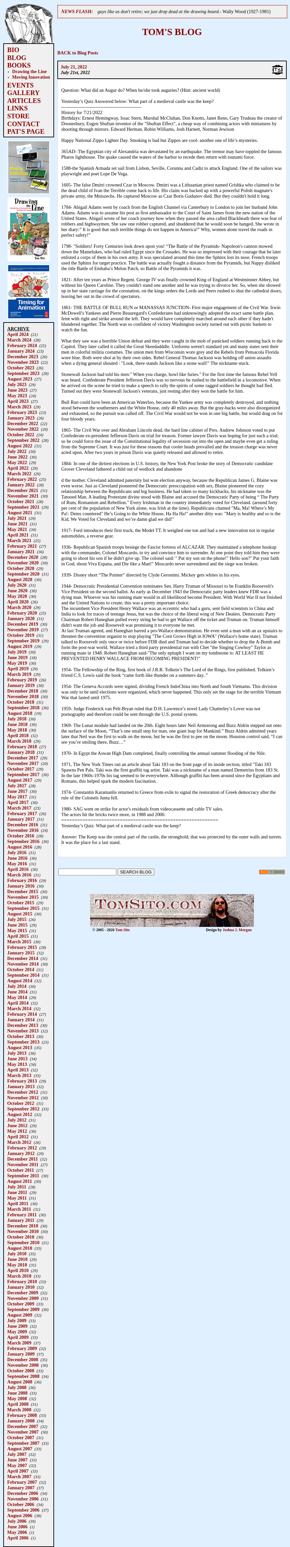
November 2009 (23, 1298)
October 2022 (20, 434)
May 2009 (17, 1331)
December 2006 (22, 1493)
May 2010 (17, 1264)
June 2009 (17, 1326)
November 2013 (23, 1030)
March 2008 (19, 1409)
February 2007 (22, 1482)
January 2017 (21, 819)
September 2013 (23, 1042)
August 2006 (19, 1515)
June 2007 (17, 1459)
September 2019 (23, 640)
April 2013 (18, 1069)
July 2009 (17, 1320)
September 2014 (23, 975)
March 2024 (19, 340)
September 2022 (23, 440)
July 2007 (17, 1454)
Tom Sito (122, 930)
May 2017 (17, 796)
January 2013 (21, 1086)
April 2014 (18, 1003)
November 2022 (23, 429)
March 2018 (19, 741)
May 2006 (17, 1532)
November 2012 (23, 1097)
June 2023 (17, 390)
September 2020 (23, 574)
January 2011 (20, 1220)
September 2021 (23, 507)
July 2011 (16, 1186)
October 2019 (20, 635)
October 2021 (20, 501)
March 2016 (19, 874)
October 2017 (20, 769)
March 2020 (19, 607)
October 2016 (20, 835)
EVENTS (20, 85)
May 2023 (17, 395)
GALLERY (23, 92)
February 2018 (22, 746)
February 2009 (22, 1348)
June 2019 (17, 657)
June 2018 (17, 724)
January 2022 (21, 484)
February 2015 (22, 947)
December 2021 (22, 490)
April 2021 (18, 535)
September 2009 (23, 1309)
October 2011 (20, 1170)
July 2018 (17, 718)
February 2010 (22, 1281)
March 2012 (19, 1142)
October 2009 (20, 1303)
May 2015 (17, 930)
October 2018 (20, 702)
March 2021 (19, 540)
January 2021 (21, 551)
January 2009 (21, 1354)
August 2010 (19, 1248)
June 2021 (17, 523)
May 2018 (17, 730)
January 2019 (21, 685)
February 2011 (22, 1214)
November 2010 (23, 1231)
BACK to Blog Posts (77, 52)
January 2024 (21, 351)
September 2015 (23, 908)
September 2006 (23, 1510)
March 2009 (19, 1342)
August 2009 (19, 1315)
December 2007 (22, 1426)
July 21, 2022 (74, 66)
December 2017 (22, 757)
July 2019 (17, 652)
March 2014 (19, 1008)
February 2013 (22, 1081)
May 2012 (17, 1131)
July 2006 (17, 1521)
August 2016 (19, 847)
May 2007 (17, 1465)
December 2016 (22, 824)
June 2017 (17, 791)
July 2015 (17, 919)
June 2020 (17, 590)
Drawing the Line (29, 71)
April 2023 (18, 401)
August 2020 (19, 579)
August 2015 (19, 913)
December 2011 (22, 1159)
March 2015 (19, 941)
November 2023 (23, 362)
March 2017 (19, 808)
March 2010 (19, 1276)
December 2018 (22, 691)
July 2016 (17, 852)
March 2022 (19, 473)
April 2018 (18, 735)
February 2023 (22, 412)
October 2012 (20, 1103)
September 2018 (23, 707)
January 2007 (21, 1487)
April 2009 (18, 1337)
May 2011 (17, 1198)
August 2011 (19, 1181)
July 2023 (17, 384)
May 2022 (17, 462)
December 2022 (22, 423)
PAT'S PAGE (26, 131)
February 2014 (22, 1014)
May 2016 (17, 863)
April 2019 (18, 668)
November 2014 (23, 964)
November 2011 (22, 1164)
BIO (13, 49)
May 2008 (17, 1398)
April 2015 (18, 936)
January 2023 (21, 418)
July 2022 (17, 451)
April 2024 (18, 334)
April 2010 (18, 1270)
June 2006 (17, 1526)
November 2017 (23, 763)
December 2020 (22, 557)
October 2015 (20, 902)
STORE (18, 116)
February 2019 (22, 679)
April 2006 (18, 1537)
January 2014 (21, 1019)
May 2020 (17, 596)
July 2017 (17, 785)
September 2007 (23, 1443)
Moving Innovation (31, 77)
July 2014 (17, 986)
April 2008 (18, 1404)
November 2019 (23, 629)
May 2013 (17, 1064)
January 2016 (21, 886)
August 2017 (19, 780)
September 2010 (23, 1242)
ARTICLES (24, 100)
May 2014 (17, 997)
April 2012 (18, 1136)
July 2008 (17, 1387)
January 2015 (21, 952)
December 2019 (22, 624)
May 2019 (17, 663)
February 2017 (22, 813)
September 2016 (23, 841)
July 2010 (17, 1253)
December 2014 (22, 958)
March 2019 (19, 674)
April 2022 (18, 468)
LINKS (17, 108)
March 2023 (19, 406)
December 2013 (22, 1025)
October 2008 (20, 1370)
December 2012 (22, 1092)
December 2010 (22, 1225)
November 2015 (23, 897)
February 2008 (22, 1415)
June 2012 (17, 1125)
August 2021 (19, 512)
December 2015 (22, 891)
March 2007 (19, 1476)
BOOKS (19, 65)
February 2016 (22, 880)
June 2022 (17, 457)
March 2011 (19, 1209)
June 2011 (17, 1192)
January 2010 (21, 1287)
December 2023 (22, 356)
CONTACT (23, 123)
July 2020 (17, 585)
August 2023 (19, 379)
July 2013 (17, 1053)
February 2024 (22, 345)
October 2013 (20, 1036)
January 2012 (21, 1153)
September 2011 (23, 1175)
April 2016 (18, 869)
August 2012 (19, 1114)
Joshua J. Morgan (237, 930)
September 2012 (23, 1108)
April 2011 (17, 1203)
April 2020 (18, 601)
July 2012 (17, 1120)
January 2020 (21, 618)
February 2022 (22, 479)
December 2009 (22, 1292)
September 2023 (23, 373)
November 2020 (23, 562)
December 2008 (22, 1359)
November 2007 (23, 1432)
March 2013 (19, 1075)
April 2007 (18, 1471)
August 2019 (19, 646)
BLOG (16, 57)
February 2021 (22, 546)
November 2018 (23, 696)
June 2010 (17, 1259)
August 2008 (19, 1381)
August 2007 (19, 1448)
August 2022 (19, 445)
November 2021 (23, 496)
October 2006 (20, 1504)
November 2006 (23, 1498)
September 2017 (23, 774)
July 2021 (17, 518)
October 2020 (20, 568)
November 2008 (23, 1365)
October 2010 (20, 1237)
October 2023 (20, 367)
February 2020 (22, 613)
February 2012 (22, 1147)
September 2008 (23, 1376)
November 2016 (23, 830)
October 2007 (20, 1437)
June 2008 (17, 1393)
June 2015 (17, 925)
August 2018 (19, 713)
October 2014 (20, 969)
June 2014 (17, 991)
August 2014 (19, 980)
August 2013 (19, 1047)
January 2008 (21, 1420)
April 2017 (18, 802)
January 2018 (21, 752)
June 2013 (17, 1058)
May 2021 (17, 529)
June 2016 (17, 858)
